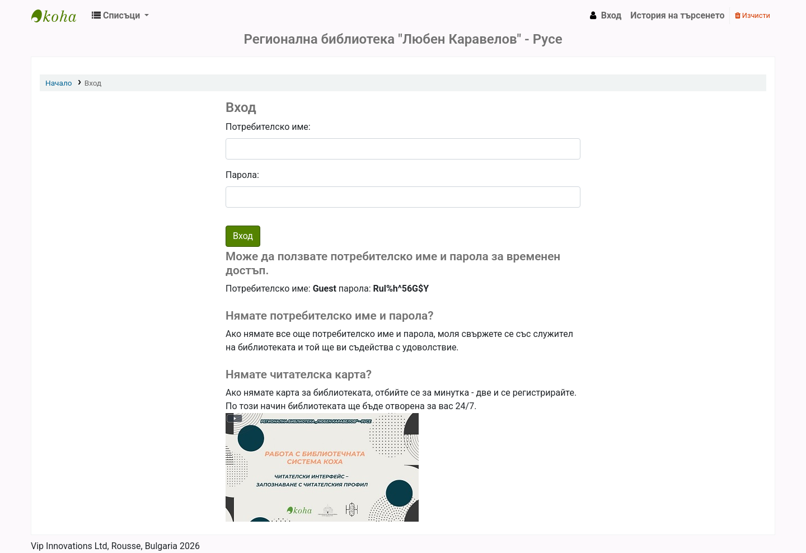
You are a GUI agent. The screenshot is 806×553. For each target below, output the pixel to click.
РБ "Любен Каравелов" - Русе (59, 15)
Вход (93, 82)
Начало (58, 82)
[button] (120, 15)
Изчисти (752, 15)
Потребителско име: (268, 126)
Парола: (242, 175)
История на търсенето (677, 15)
